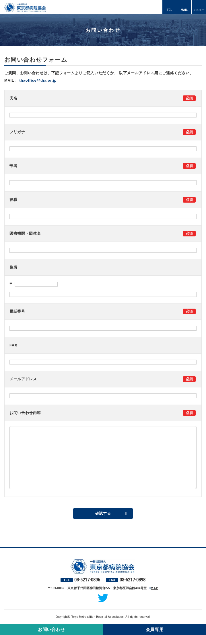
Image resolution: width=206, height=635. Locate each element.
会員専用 (155, 629)
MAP (154, 588)
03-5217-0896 (87, 580)
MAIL (184, 9)
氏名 (13, 98)
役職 (13, 199)
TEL (169, 9)
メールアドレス (23, 379)
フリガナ (17, 132)
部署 (13, 166)
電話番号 (17, 311)
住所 (13, 267)
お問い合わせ (51, 629)
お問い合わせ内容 (25, 413)
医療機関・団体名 (25, 233)
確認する (103, 513)
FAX (13, 345)
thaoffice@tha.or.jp (38, 80)
